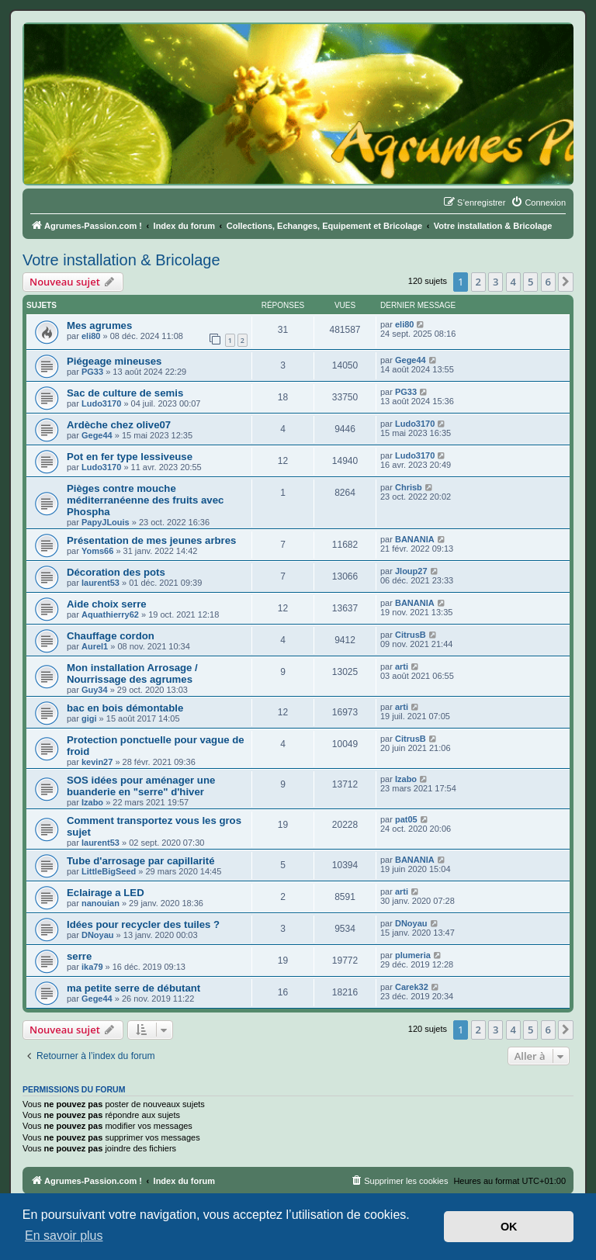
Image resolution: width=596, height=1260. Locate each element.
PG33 (92, 371)
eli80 (90, 336)
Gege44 (410, 360)
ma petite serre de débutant (133, 988)
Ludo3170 (101, 403)
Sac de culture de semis (125, 393)
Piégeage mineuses (114, 361)
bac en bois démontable (125, 708)
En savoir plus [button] (64, 1235)
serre (79, 956)
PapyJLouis (105, 522)
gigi (89, 718)
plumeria (413, 955)
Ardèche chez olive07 (119, 425)
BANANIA (415, 539)
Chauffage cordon (110, 636)
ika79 (92, 966)
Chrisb (408, 487)
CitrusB (410, 634)
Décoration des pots (116, 572)
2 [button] (478, 282)
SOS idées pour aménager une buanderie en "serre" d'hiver (141, 786)
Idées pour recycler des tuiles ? (143, 924)
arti (401, 666)
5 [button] (530, 282)
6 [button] (548, 282)
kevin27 (97, 762)
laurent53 (100, 582)
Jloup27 (411, 571)
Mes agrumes (99, 325)
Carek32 (411, 987)
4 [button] (513, 282)
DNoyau (97, 935)
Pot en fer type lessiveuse (129, 456)
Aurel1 (94, 646)
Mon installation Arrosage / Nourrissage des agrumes (132, 673)
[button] (565, 281)
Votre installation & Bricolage (121, 259)
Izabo (92, 802)
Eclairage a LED (105, 892)
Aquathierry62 (110, 614)
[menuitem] (538, 202)
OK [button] (509, 1226)
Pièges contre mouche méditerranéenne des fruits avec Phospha (145, 500)
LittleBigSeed (108, 871)
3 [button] (495, 282)
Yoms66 (97, 551)
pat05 (406, 819)
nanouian (100, 903)
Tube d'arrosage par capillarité (141, 861)
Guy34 (94, 689)
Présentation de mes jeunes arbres (151, 540)
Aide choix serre (107, 604)
